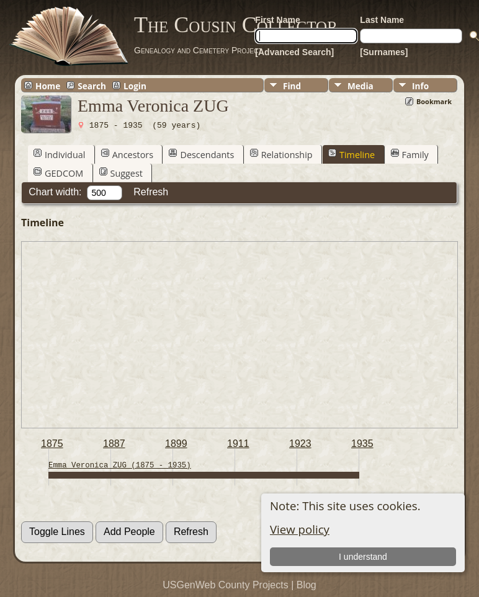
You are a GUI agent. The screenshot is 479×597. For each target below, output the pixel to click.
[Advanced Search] (294, 52)
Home (47, 86)
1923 (300, 443)
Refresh (150, 192)
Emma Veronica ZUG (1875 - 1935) (119, 465)
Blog (306, 585)
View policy (299, 529)
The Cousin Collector (236, 24)
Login (134, 86)
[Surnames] (384, 52)
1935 (362, 443)
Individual (59, 154)
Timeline (351, 154)
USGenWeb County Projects (225, 585)
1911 (238, 443)
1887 (114, 443)
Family (410, 154)
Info (420, 86)
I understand (363, 557)
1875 (52, 443)
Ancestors (127, 154)
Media (360, 86)
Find (292, 86)
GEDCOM (58, 173)
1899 (176, 443)
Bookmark (434, 101)
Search (92, 86)
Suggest (121, 173)
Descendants (201, 154)
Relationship (281, 154)
